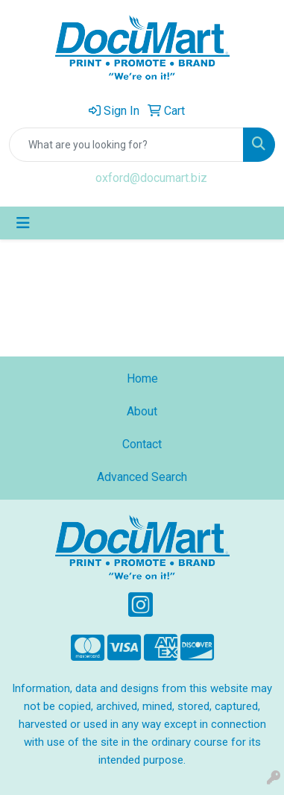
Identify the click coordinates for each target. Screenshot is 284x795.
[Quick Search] (126, 145)
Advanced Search (142, 477)
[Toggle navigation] (23, 223)
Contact (142, 444)
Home (142, 378)
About (142, 411)
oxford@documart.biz (151, 178)
